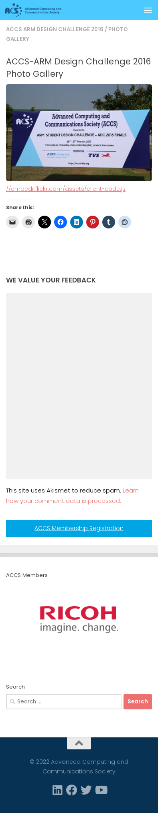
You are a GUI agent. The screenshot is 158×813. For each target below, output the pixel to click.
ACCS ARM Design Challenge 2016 (54, 29)
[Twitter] (86, 790)
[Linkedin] (57, 790)
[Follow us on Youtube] (100, 790)
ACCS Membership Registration (79, 528)
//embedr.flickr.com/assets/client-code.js (66, 189)
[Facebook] (71, 790)
